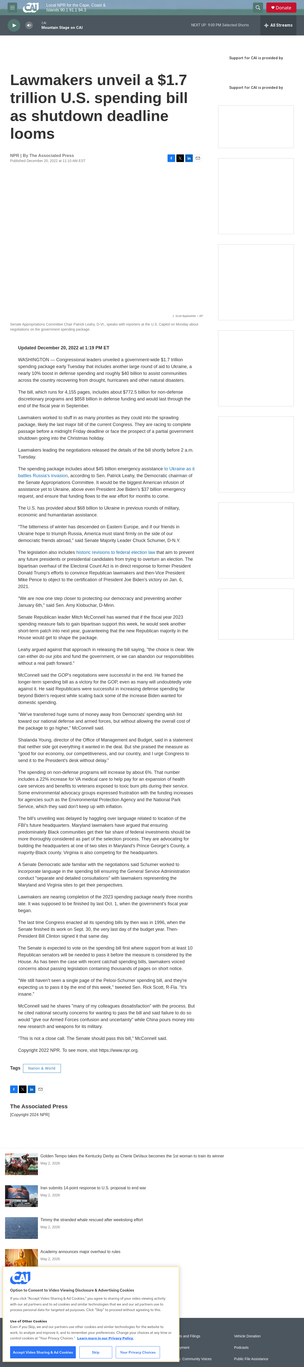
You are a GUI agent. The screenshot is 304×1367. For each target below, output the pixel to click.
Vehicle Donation (247, 1336)
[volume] (29, 25)
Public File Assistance (251, 1359)
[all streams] (278, 25)
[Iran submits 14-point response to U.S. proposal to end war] (21, 1196)
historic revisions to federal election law (115, 552)
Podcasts (241, 1348)
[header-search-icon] (258, 8)
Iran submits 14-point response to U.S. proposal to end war (93, 1188)
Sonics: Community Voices (191, 1359)
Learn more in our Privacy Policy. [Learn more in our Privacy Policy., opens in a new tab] (105, 1338)
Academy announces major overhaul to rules (80, 1252)
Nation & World (42, 1068)
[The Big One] (256, 368)
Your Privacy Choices (138, 1352)
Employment (180, 1348)
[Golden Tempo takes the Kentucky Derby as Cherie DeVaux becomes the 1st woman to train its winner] (21, 1164)
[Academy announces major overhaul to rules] (21, 1260)
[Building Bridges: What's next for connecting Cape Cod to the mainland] (256, 454)
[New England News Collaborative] (256, 540)
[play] (14, 25)
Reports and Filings (185, 1336)
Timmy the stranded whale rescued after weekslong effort (91, 1220)
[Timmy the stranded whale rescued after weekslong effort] (21, 1228)
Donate (283, 7)
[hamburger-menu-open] (12, 8)
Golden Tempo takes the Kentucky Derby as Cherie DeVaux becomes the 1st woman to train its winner (132, 1156)
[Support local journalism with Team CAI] (256, 127)
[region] (91, 1314)
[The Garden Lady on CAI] (256, 196)
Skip (96, 1352)
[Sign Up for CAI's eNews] (256, 282)
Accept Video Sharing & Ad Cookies (43, 1352)
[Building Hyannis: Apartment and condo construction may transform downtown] (256, 614)
